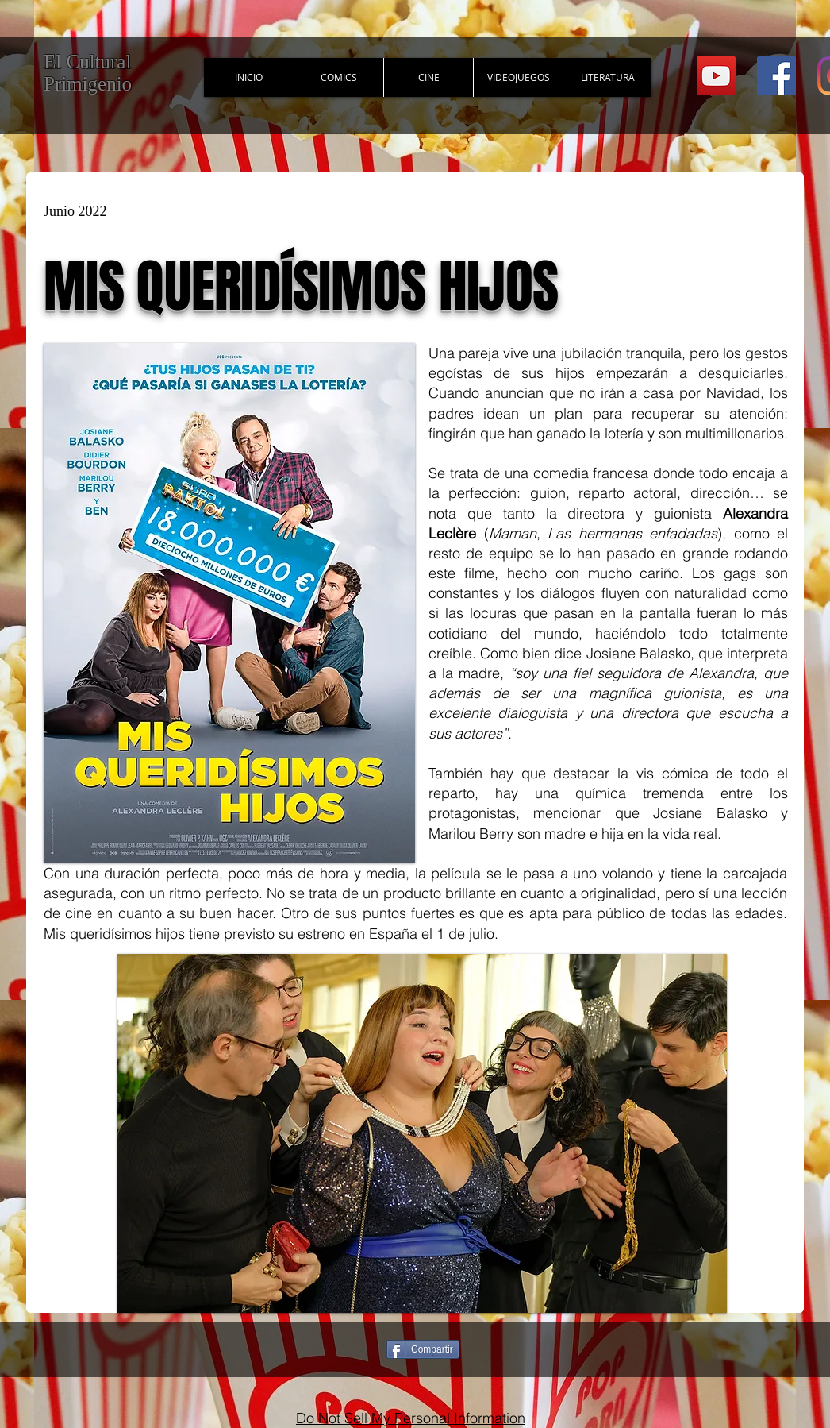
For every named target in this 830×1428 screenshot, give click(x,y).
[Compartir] (422, 1349)
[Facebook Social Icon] (776, 75)
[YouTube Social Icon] (716, 75)
